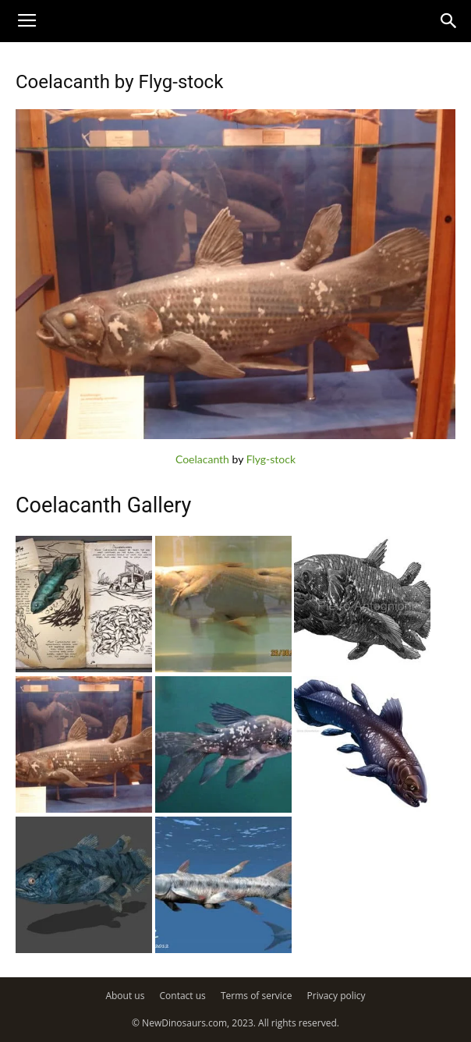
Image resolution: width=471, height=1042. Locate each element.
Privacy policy (336, 995)
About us (124, 995)
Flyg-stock (271, 459)
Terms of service (256, 995)
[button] (449, 21)
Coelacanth (202, 459)
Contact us (183, 995)
